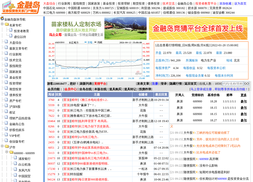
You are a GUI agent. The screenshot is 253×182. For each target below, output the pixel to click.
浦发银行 (24, 159)
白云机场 (24, 164)
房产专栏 (15, 101)
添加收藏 (225, 3)
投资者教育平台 (206, 3)
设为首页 (240, 3)
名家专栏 (15, 25)
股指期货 (79, 3)
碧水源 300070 (197, 8)
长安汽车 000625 (124, 12)
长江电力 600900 (54, 12)
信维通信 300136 (174, 12)
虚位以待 (20, 37)
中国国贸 (24, 176)
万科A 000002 (102, 12)
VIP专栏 (14, 136)
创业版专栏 (17, 141)
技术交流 (169, 3)
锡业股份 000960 (199, 12)
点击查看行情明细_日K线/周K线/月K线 (182, 45)
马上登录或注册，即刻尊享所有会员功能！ (219, 89)
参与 (244, 101)
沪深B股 (14, 106)
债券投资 (154, 3)
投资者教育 (21, 31)
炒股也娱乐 (17, 130)
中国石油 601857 (149, 12)
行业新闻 (64, 3)
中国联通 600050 (79, 8)
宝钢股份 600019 (128, 8)
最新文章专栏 (18, 48)
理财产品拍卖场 (20, 118)
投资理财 (124, 3)
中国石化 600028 (54, 8)
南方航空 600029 (79, 12)
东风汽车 (24, 170)
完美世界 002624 (221, 8)
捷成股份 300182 (174, 8)
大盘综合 (49, 3)
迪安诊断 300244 (224, 12)
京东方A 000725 (103, 8)
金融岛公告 (185, 3)
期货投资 (139, 3)
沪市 (12, 147)
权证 (12, 112)
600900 (204, 159)
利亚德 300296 (150, 8)
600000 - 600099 (24, 153)
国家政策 (94, 3)
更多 (244, 95)
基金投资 (109, 3)
